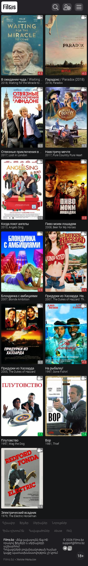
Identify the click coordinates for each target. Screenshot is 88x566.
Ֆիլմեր (24, 523)
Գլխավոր (8, 523)
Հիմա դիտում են (13, 531)
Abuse (58, 531)
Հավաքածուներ (39, 531)
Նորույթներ (59, 523)
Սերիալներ (40, 523)
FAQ (69, 531)
